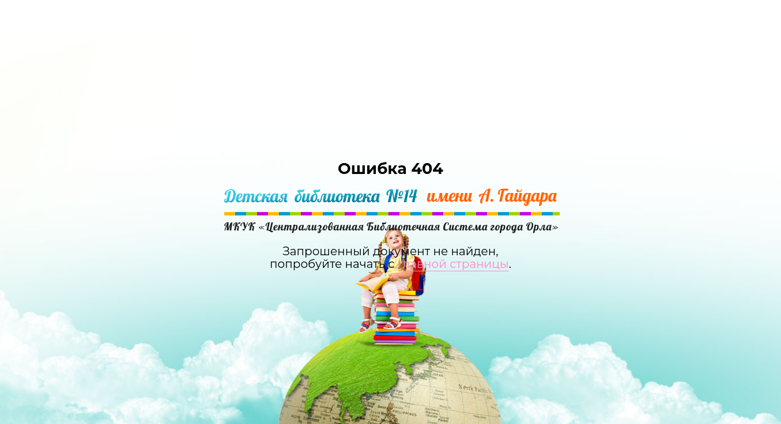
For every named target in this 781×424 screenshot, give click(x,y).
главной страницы (453, 264)
